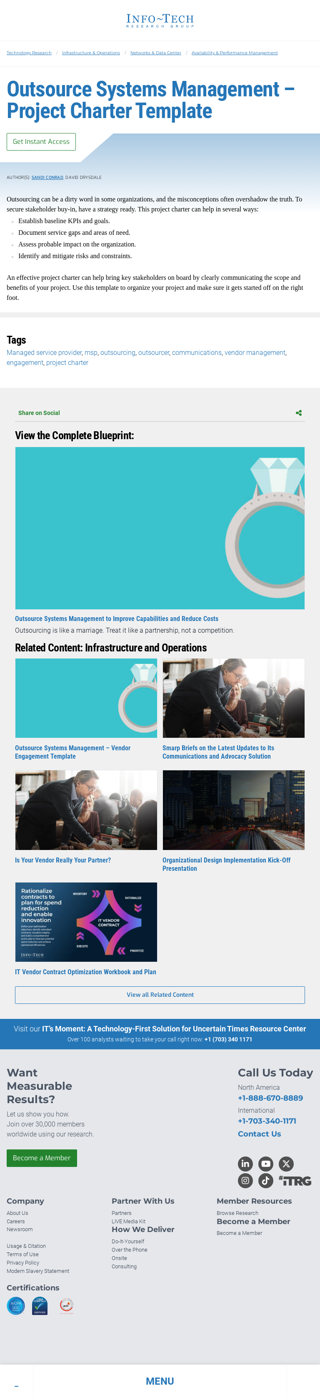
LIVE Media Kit (128, 1221)
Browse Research (237, 1213)
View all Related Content (160, 995)
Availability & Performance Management (235, 52)
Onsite (119, 1258)
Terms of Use (23, 1254)
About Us (17, 1213)
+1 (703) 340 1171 (228, 1039)
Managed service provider (44, 353)
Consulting (124, 1266)
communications (197, 353)
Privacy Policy (23, 1263)
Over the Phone (130, 1250)
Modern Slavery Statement (38, 1271)
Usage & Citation (26, 1246)
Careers (16, 1221)
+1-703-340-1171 (267, 1121)
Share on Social (160, 413)
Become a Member (42, 1158)
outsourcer (153, 353)
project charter (67, 363)
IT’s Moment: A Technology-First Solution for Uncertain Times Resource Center (174, 1028)
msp (91, 353)
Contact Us (259, 1134)
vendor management (255, 353)
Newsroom (20, 1229)
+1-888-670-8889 (270, 1098)
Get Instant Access (41, 141)
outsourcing (117, 353)
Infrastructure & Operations (91, 52)
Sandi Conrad (47, 177)
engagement (25, 363)
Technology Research (29, 52)
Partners (122, 1213)
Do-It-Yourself (128, 1241)
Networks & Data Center (155, 52)
